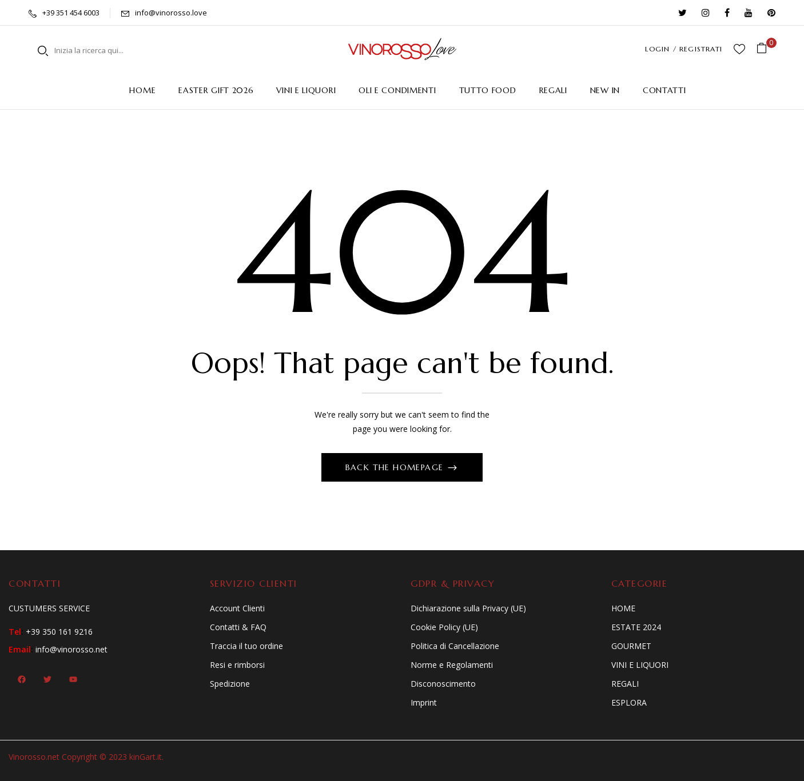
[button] (766, 49)
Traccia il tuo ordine (246, 645)
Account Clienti (237, 608)
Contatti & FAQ (238, 627)
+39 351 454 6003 (70, 12)
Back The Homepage (396, 467)
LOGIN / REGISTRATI (683, 49)
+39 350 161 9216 (59, 631)
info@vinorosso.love (171, 12)
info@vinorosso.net (71, 649)
